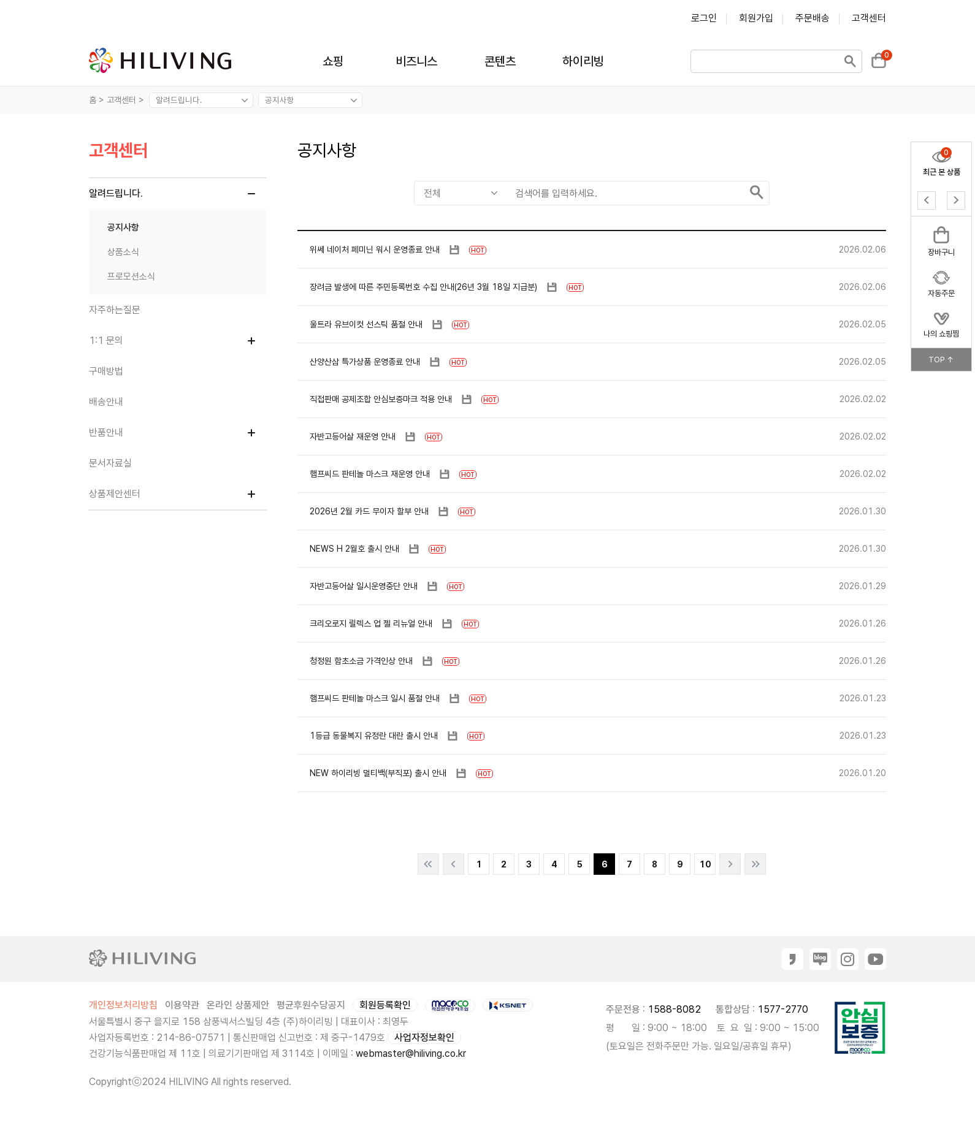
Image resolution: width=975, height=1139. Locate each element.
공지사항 (123, 227)
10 (705, 864)
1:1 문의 (106, 340)
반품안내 (106, 432)
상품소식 (123, 251)
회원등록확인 (385, 1005)
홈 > (96, 100)
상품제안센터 (114, 494)
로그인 (704, 18)
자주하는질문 (114, 310)
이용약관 (182, 1005)
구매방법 (106, 371)
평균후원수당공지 (311, 1005)
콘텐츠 (500, 61)
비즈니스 (416, 61)
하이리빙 (583, 61)
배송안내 (106, 402)
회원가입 (756, 18)
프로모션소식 (131, 276)
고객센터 (869, 18)
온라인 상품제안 (238, 1005)
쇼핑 (333, 61)
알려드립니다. (116, 193)
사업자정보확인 (424, 1037)
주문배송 (812, 18)
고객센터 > (127, 100)
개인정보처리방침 (123, 1005)
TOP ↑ (941, 359)
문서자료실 (110, 463)
